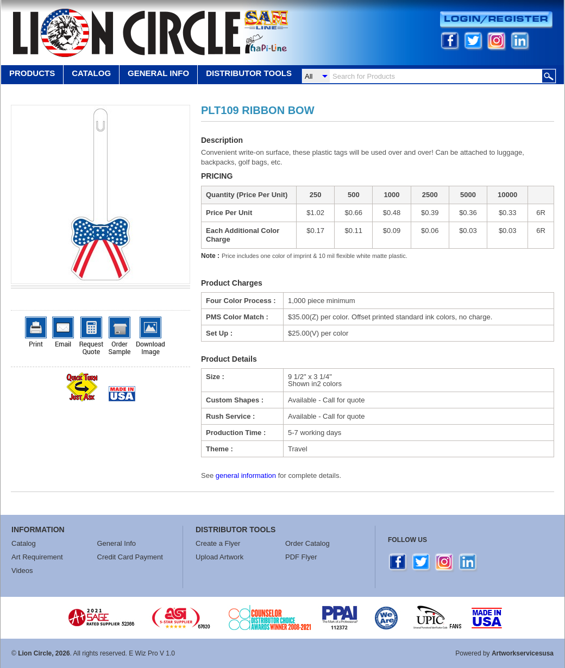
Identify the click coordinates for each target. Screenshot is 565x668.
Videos (22, 570)
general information (246, 475)
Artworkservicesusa (523, 653)
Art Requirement (37, 556)
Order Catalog (307, 543)
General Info (116, 543)
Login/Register (496, 20)
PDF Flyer (301, 556)
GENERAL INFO (158, 73)
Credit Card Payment (130, 556)
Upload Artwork (219, 556)
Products (32, 73)
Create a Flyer (218, 543)
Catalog (91, 73)
